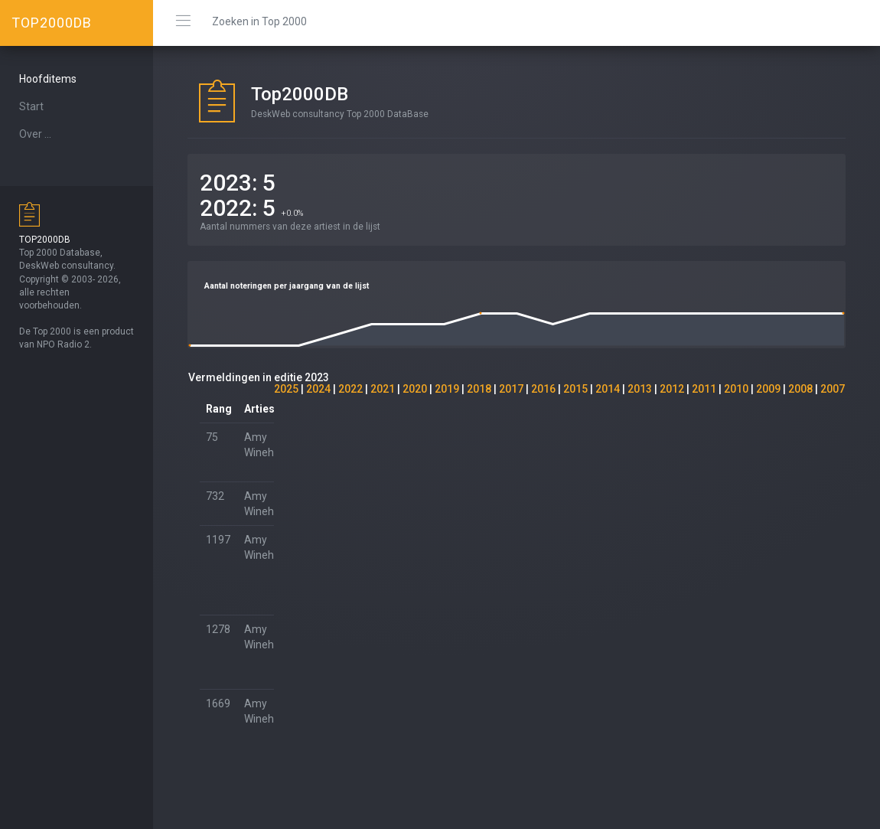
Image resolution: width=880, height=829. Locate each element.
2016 (543, 389)
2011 (704, 389)
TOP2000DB (51, 23)
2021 (382, 389)
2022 (350, 389)
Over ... (35, 134)
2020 (415, 389)
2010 (736, 389)
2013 (639, 389)
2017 (511, 389)
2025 (286, 389)
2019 (447, 389)
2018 (479, 389)
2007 (832, 389)
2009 (768, 389)
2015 (575, 389)
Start (31, 106)
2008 (800, 389)
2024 (318, 389)
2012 (672, 389)
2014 (607, 389)
